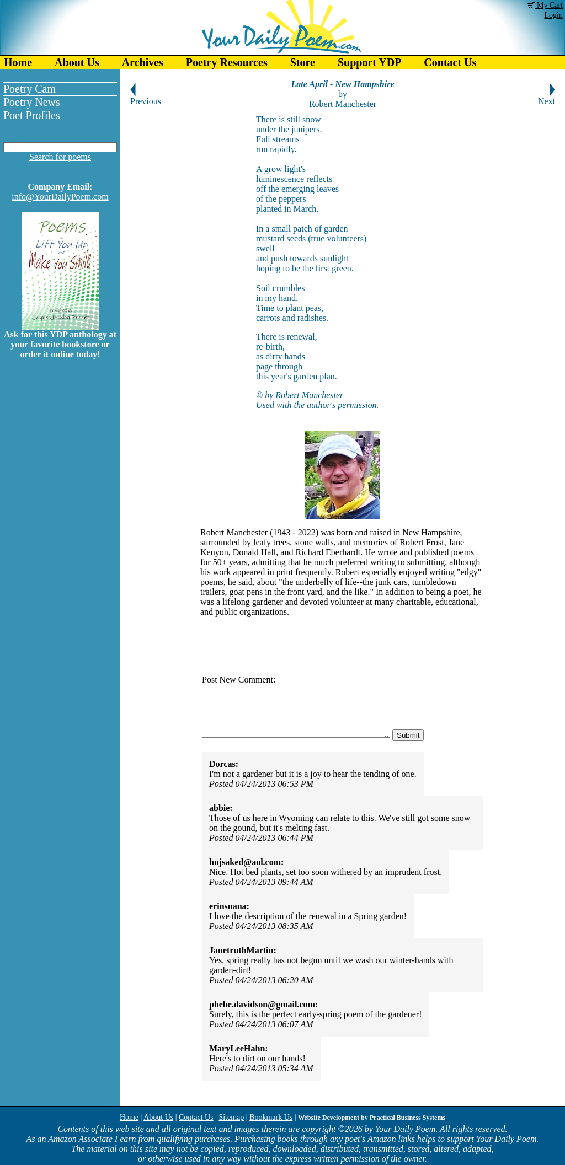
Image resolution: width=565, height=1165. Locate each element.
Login (554, 15)
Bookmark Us (270, 1117)
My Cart (545, 5)
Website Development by (371, 1117)
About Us (77, 62)
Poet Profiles (31, 115)
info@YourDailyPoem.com (60, 196)
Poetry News (31, 102)
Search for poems (60, 157)
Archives (142, 62)
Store (302, 62)
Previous (145, 97)
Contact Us (450, 62)
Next (546, 97)
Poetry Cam (29, 89)
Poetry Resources (227, 62)
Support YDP (369, 62)
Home (18, 62)
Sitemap (231, 1117)
